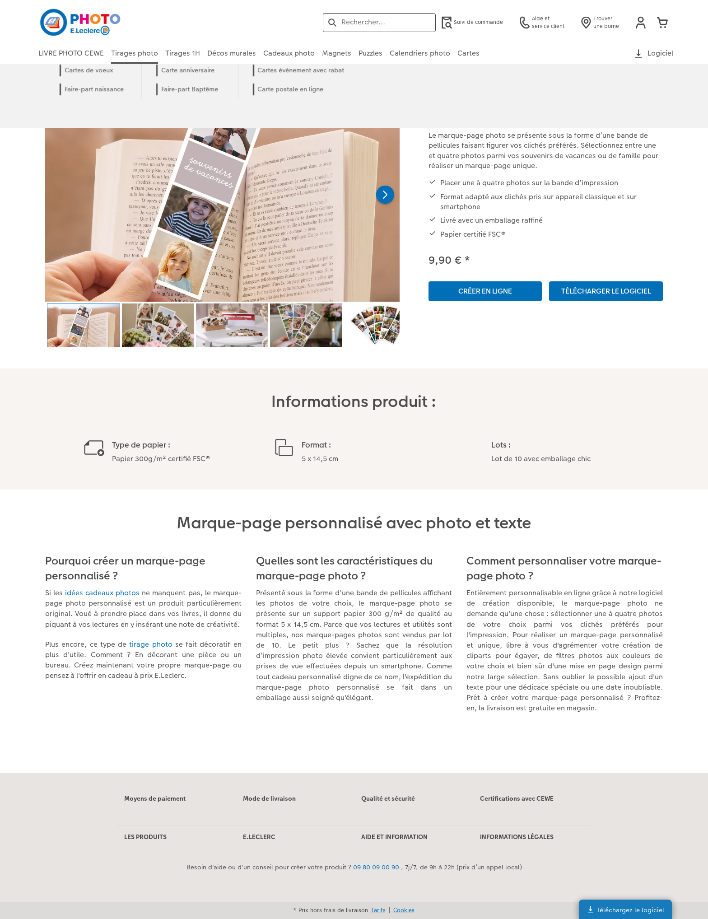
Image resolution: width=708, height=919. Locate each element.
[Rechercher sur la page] (379, 22)
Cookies (404, 909)
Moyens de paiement (155, 798)
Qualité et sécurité (388, 798)
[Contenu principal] (354, 430)
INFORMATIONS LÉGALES (517, 836)
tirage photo (150, 644)
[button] (641, 22)
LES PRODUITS (145, 836)
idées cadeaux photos (102, 593)
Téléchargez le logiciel (625, 909)
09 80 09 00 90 (376, 867)
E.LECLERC (259, 836)
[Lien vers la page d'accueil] (126, 22)
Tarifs (378, 909)
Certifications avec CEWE (517, 798)
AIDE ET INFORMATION (394, 836)
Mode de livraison (269, 798)
